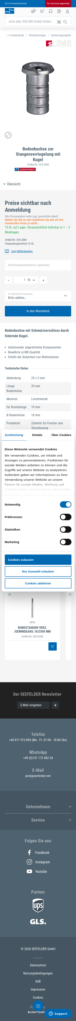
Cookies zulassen (21, 559)
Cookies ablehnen (38, 583)
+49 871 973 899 (20, 740)
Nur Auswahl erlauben (38, 571)
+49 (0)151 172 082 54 (38, 758)
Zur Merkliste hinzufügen (20, 294)
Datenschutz (38, 965)
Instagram (38, 862)
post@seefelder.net (38, 776)
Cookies (38, 997)
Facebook (38, 852)
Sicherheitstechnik (13, 35)
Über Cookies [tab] (61, 434)
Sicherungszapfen (61, 35)
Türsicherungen (37, 35)
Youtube (37, 871)
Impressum (38, 989)
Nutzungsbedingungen (38, 973)
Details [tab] (37, 434)
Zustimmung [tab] (14, 434)
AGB (38, 981)
